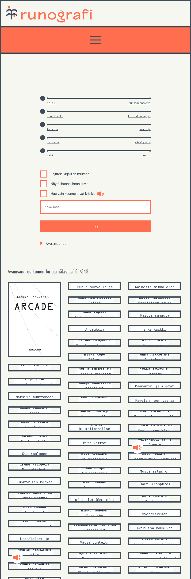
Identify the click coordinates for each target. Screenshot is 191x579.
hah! (50, 155)
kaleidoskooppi (139, 116)
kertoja (145, 129)
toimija (52, 129)
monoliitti (55, 116)
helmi (51, 103)
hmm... (146, 155)
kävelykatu (143, 142)
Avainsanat (56, 243)
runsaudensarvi (140, 103)
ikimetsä (53, 142)
